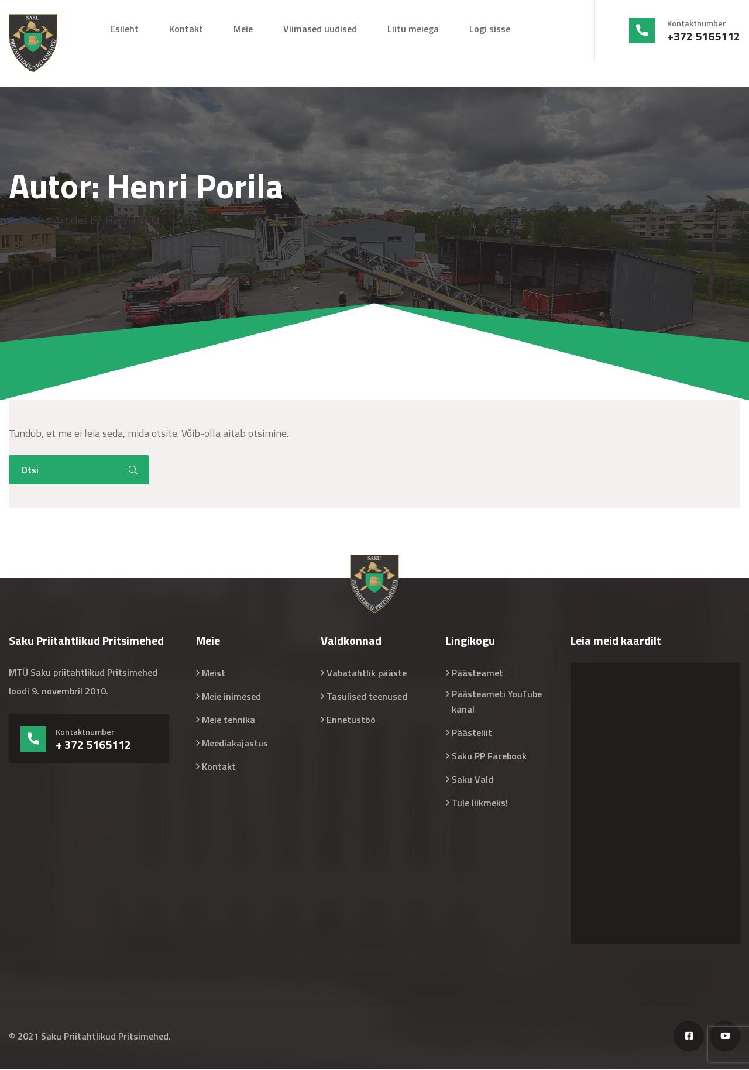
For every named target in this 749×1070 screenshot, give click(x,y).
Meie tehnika (228, 721)
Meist (213, 674)
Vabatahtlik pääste (367, 674)
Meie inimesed (231, 697)
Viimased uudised (320, 29)
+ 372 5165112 (93, 746)
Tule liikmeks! (480, 804)
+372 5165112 (703, 36)
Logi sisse (489, 29)
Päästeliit (472, 734)
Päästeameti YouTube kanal (497, 702)
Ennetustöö (351, 721)
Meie (243, 29)
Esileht (124, 29)
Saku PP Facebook (489, 757)
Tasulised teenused (367, 697)
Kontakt (186, 29)
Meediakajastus (235, 744)
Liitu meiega (413, 29)
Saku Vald (472, 780)
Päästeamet (477, 674)
